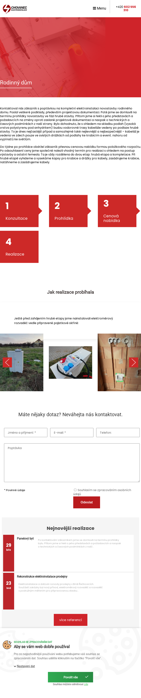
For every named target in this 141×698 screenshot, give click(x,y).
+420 (126, 8)
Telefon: (105, 433)
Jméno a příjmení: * (22, 433)
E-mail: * (60, 433)
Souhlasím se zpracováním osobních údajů (102, 492)
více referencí (70, 620)
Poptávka (15, 448)
